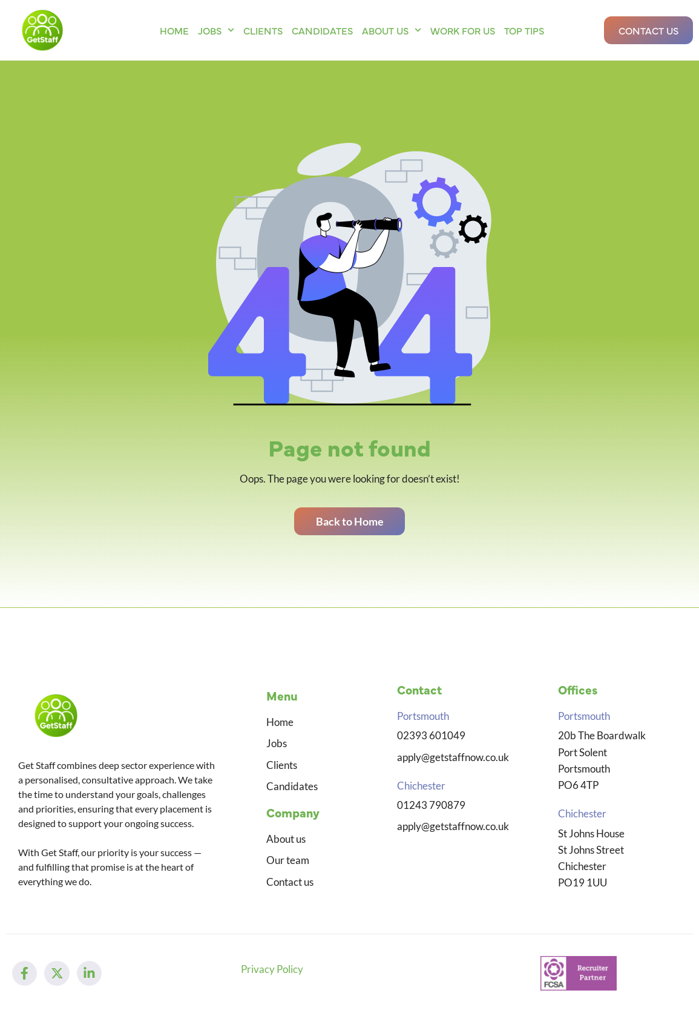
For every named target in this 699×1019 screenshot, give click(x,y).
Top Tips (524, 30)
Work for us (462, 30)
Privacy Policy (272, 974)
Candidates (322, 30)
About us (391, 30)
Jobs (216, 30)
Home (174, 30)
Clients (263, 30)
